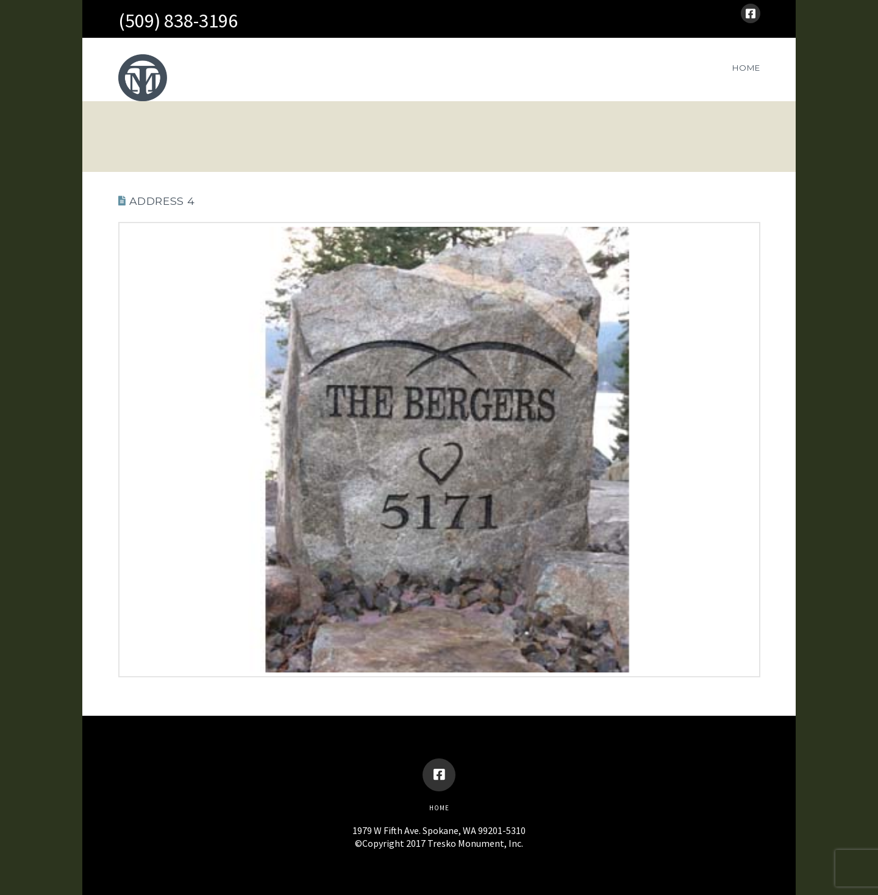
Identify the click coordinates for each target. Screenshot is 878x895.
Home (439, 808)
